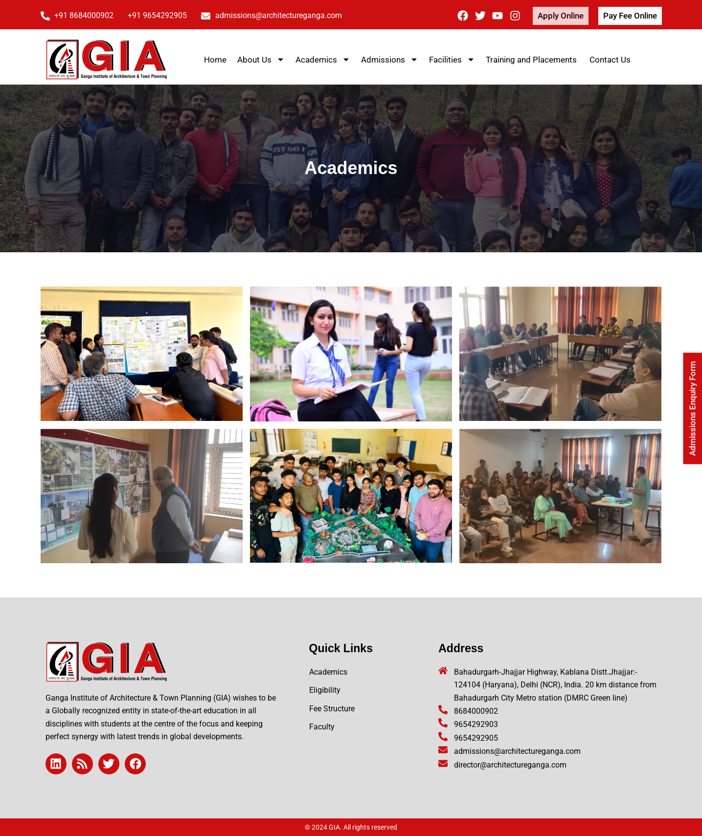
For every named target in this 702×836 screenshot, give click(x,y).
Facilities (452, 59)
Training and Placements (532, 60)
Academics (322, 59)
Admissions (389, 59)
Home (215, 60)
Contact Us (610, 60)
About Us (261, 59)
